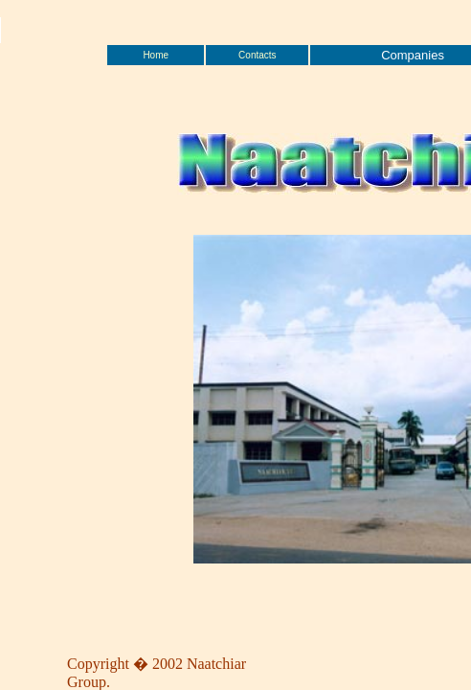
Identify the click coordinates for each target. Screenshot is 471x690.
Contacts (257, 55)
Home (155, 55)
